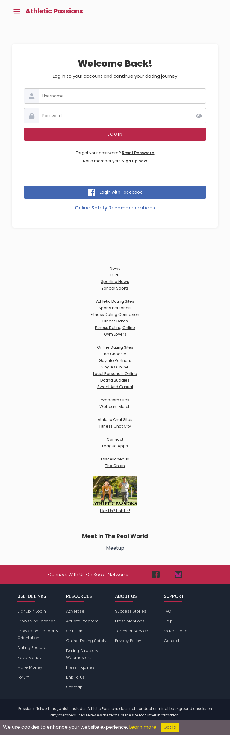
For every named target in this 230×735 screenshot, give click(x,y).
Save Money (29, 657)
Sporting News (115, 281)
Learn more (142, 727)
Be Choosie (115, 354)
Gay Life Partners (115, 360)
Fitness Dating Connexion (115, 314)
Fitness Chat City (115, 426)
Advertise (75, 611)
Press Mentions (129, 621)
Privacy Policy (128, 641)
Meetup (115, 548)
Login (41, 611)
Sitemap (74, 687)
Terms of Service (131, 631)
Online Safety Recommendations (115, 207)
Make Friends (177, 631)
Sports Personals (115, 308)
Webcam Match (115, 406)
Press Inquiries (80, 667)
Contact (171, 641)
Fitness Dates (115, 321)
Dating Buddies (115, 380)
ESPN (115, 275)
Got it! (170, 727)
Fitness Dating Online (115, 327)
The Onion (115, 465)
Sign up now (134, 161)
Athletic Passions (54, 11)
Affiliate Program (82, 621)
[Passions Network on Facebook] (156, 574)
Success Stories (130, 611)
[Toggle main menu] (16, 11)
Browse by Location (36, 621)
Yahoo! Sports (115, 288)
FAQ (167, 611)
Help (168, 621)
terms (114, 715)
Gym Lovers (115, 334)
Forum (23, 677)
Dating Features (33, 647)
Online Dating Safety (86, 641)
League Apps (115, 446)
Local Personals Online (115, 373)
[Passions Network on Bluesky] (178, 574)
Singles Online (115, 367)
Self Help (75, 631)
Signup (24, 611)
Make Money (29, 667)
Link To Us (75, 677)
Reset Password (138, 153)
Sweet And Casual (115, 387)
